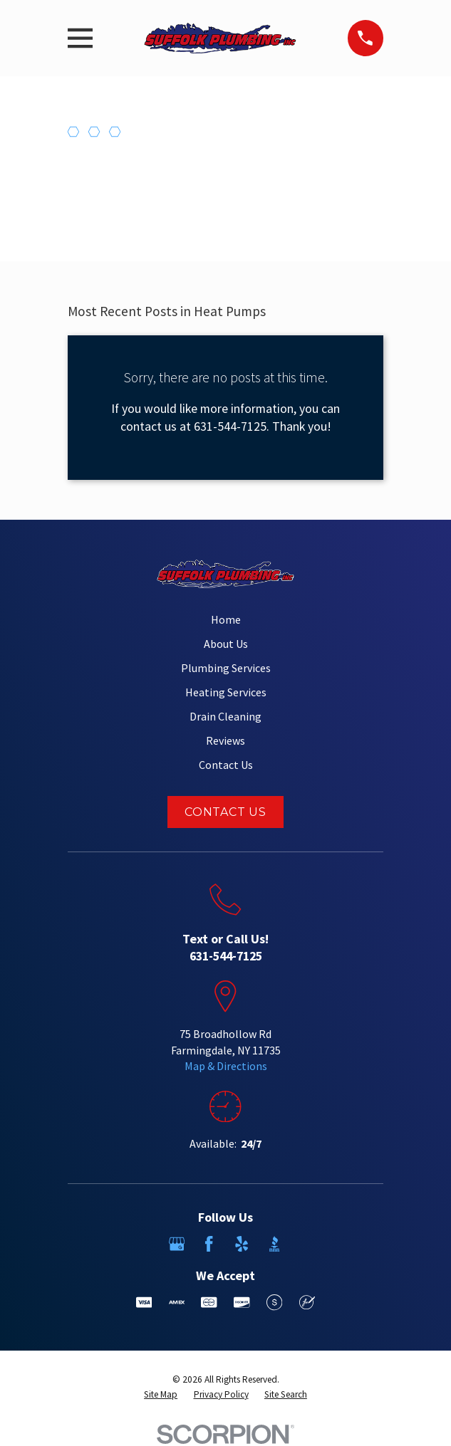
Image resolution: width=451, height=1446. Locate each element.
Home (226, 619)
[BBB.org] (274, 1244)
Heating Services (225, 692)
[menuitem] (160, 1395)
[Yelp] (241, 1244)
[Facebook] (209, 1244)
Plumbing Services (226, 668)
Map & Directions (226, 1066)
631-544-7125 (226, 956)
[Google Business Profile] (177, 1244)
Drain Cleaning (225, 716)
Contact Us (226, 765)
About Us (226, 643)
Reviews (225, 740)
